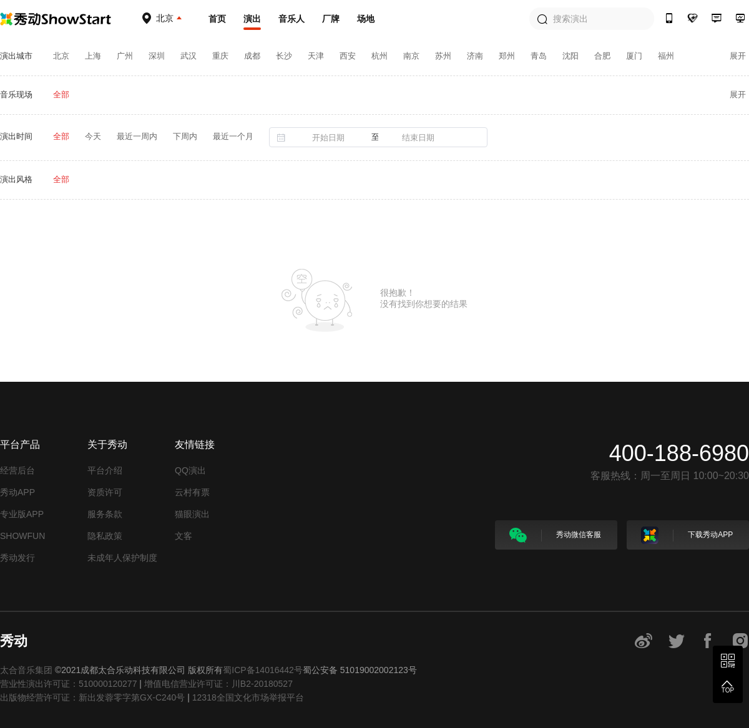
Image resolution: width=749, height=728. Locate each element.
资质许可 (104, 492)
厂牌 (331, 19)
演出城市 (16, 56)
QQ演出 (190, 470)
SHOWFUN (22, 536)
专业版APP (22, 514)
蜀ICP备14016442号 (263, 670)
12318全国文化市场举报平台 (248, 697)
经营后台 (17, 470)
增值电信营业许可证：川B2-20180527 (218, 684)
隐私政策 (104, 536)
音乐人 (291, 19)
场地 (365, 19)
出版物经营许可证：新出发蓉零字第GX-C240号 (92, 697)
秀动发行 (17, 558)
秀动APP (17, 492)
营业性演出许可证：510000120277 (68, 684)
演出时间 (16, 136)
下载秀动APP (687, 535)
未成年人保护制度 (122, 558)
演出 (252, 19)
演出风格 (16, 179)
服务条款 (104, 514)
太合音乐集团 (26, 670)
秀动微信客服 (555, 535)
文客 (183, 536)
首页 (217, 19)
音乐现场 (16, 94)
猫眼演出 (192, 514)
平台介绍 (104, 470)
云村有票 (192, 492)
